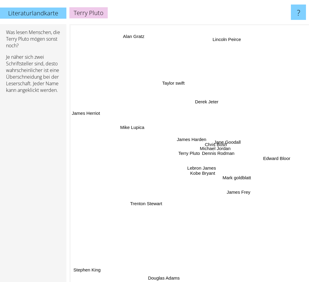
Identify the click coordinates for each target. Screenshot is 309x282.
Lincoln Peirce (226, 43)
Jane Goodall (225, 141)
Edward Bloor (276, 155)
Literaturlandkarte (33, 13)
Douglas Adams (169, 277)
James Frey (232, 185)
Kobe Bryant (202, 174)
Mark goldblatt (237, 178)
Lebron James (195, 168)
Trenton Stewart (147, 203)
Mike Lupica (132, 128)
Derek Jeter (207, 103)
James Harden (187, 136)
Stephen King (85, 267)
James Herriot (86, 112)
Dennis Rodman (224, 156)
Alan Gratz (136, 40)
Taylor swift (174, 87)
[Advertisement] (33, 190)
